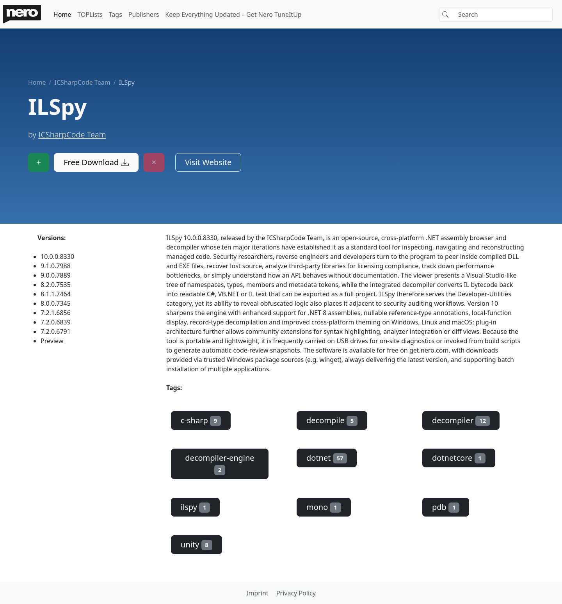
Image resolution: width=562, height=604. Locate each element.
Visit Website (208, 162)
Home (62, 14)
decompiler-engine (219, 464)
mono (323, 507)
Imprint (257, 593)
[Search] (496, 14)
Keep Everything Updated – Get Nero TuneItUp (233, 14)
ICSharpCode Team (82, 82)
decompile (331, 420)
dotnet (326, 458)
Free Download (96, 162)
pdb (445, 507)
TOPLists (89, 14)
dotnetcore (459, 458)
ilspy (195, 507)
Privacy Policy (296, 593)
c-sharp (201, 420)
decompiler (461, 420)
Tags (115, 14)
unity (196, 544)
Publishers (143, 14)
